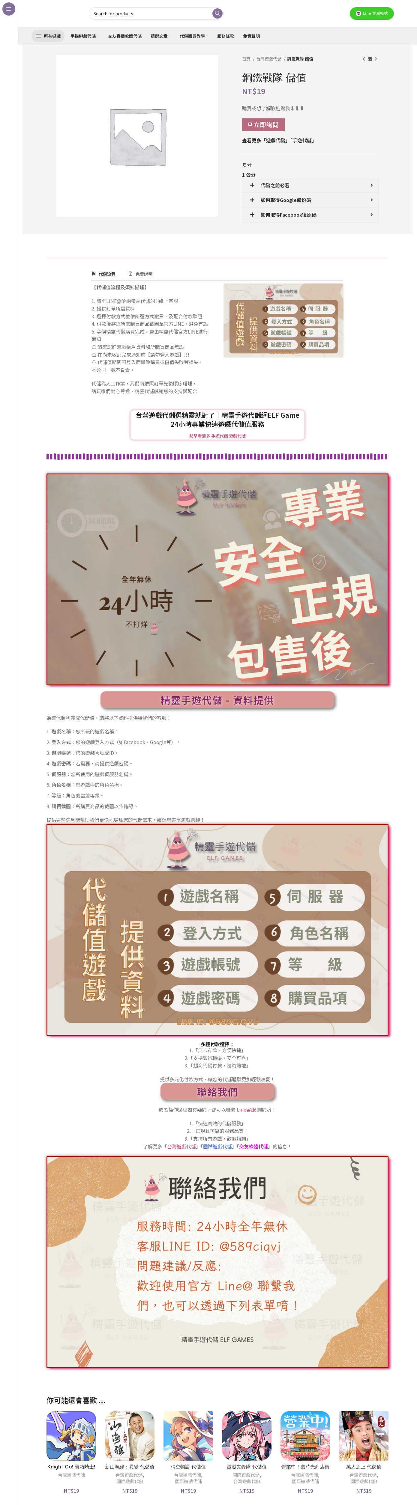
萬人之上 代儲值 (363, 1467)
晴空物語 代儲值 (188, 1467)
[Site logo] (56, 12)
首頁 (246, 59)
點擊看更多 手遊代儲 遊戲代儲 (217, 436)
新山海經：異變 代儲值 (129, 1467)
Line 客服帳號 (372, 13)
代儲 (263, 1146)
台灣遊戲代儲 (269, 59)
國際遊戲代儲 (129, 1481)
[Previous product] (364, 59)
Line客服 (246, 1109)
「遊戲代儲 (273, 140)
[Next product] (376, 59)
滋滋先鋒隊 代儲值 (247, 1467)
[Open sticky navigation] (48, 36)
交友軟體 (248, 1146)
